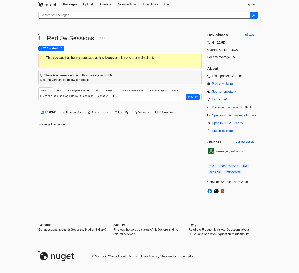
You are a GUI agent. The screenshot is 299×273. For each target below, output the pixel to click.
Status (119, 225)
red (212, 165)
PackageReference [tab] (78, 90)
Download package (225, 107)
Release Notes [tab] (166, 112)
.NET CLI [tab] (46, 90)
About (122, 256)
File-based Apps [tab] (158, 90)
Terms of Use (137, 256)
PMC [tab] (59, 90)
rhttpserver (232, 172)
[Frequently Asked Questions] (192, 225)
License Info (220, 99)
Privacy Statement (161, 256)
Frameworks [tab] (72, 112)
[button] (120, 58)
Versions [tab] (142, 112)
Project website (222, 83)
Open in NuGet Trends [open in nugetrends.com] (227, 123)
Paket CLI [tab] (111, 90)
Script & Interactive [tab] (132, 90)
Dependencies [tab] (98, 112)
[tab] (70, 4)
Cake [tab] (175, 90)
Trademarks (185, 256)
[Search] (254, 15)
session (215, 172)
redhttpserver (228, 165)
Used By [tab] (121, 112)
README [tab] (48, 112)
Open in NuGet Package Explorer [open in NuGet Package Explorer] (235, 115)
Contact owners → (247, 141)
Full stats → (251, 34)
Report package (223, 130)
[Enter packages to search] (144, 15)
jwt (245, 165)
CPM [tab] (97, 90)
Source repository (224, 91)
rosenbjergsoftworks (230, 151)
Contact (45, 225)
